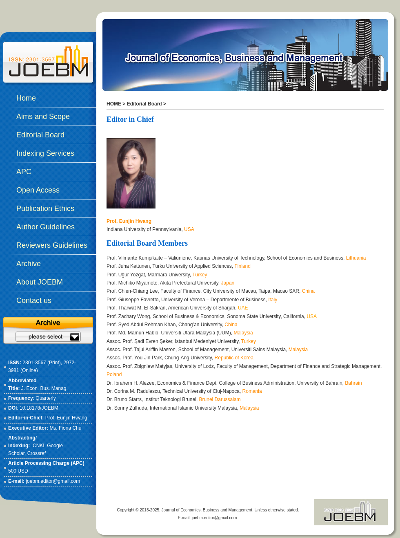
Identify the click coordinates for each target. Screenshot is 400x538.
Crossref (36, 453)
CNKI (38, 445)
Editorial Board (144, 104)
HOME (114, 104)
